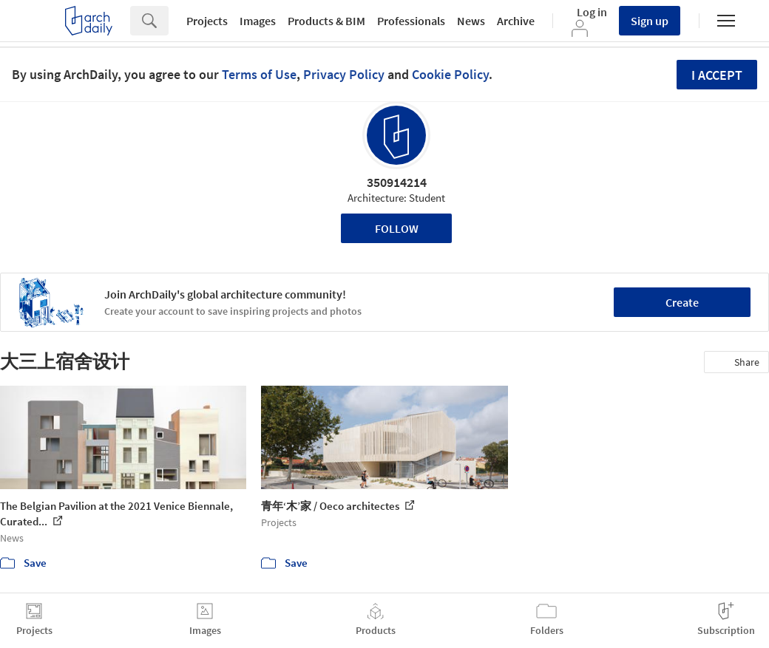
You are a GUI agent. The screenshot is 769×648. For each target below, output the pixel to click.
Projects (207, 21)
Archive (516, 21)
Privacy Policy (343, 74)
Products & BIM (326, 21)
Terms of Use (259, 74)
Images (258, 21)
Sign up (649, 20)
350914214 (397, 182)
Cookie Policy (450, 74)
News (471, 21)
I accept (716, 74)
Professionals (411, 21)
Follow (397, 228)
